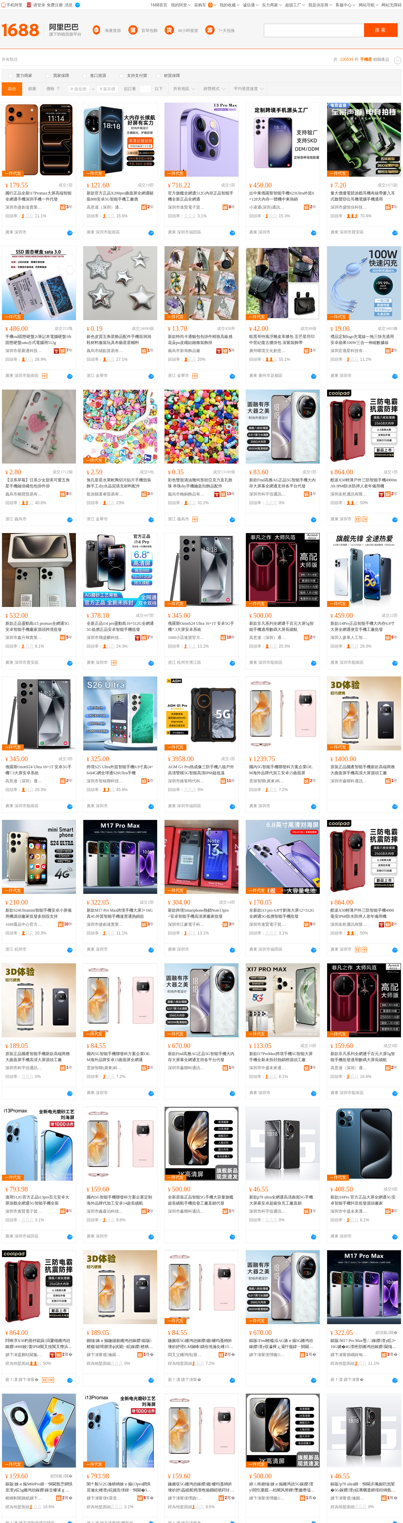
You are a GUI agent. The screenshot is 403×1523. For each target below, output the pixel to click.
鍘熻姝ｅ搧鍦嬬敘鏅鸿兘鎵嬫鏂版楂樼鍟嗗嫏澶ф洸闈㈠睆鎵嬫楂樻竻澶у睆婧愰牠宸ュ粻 (120, 1344)
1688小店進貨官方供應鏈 (186, 637)
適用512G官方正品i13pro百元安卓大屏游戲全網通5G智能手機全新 (37, 1200)
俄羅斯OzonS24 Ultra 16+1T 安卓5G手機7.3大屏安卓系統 (201, 626)
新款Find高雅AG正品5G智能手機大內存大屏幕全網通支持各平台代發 (282, 483)
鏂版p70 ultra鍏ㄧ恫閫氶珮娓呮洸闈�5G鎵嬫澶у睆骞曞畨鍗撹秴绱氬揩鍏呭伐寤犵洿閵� (362, 1487)
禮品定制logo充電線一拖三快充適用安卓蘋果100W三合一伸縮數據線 (362, 339)
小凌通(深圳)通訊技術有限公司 (267, 207)
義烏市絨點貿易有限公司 (105, 350)
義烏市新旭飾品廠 (184, 350)
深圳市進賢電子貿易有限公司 (186, 207)
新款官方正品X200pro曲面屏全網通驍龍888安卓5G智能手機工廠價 (120, 196)
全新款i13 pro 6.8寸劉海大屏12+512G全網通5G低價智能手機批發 (281, 913)
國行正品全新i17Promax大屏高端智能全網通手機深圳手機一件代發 (38, 196)
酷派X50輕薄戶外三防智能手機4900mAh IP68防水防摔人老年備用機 (363, 483)
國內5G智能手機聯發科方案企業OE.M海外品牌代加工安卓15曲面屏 (281, 770)
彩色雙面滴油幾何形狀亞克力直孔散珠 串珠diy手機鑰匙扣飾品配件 (200, 483)
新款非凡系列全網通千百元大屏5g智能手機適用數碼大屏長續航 (281, 626)
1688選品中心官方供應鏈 (23, 924)
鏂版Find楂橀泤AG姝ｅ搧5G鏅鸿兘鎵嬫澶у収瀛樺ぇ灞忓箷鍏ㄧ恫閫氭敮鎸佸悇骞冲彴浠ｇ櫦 (281, 1344)
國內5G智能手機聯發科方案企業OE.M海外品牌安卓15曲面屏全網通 (118, 1056)
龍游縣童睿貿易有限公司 (105, 494)
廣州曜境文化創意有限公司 (267, 350)
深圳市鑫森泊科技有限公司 (105, 1211)
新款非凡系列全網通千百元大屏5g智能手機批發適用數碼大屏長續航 (362, 1056)
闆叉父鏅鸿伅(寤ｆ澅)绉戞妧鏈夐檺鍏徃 (186, 1354)
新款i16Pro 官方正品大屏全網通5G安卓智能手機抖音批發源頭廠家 (363, 1200)
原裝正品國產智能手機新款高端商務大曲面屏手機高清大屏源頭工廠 (362, 770)
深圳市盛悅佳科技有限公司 (348, 207)
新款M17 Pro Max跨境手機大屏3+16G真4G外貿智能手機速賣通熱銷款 (120, 913)
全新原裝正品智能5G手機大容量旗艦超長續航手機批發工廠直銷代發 (200, 1200)
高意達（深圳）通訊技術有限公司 (105, 207)
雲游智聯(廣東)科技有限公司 (267, 781)
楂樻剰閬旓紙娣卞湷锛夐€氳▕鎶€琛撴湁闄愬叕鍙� (23, 1498)
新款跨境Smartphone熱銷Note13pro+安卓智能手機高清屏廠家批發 (198, 913)
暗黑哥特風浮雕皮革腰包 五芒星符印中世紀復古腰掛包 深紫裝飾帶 (282, 339)
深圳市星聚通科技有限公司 (23, 350)
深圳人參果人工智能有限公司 (348, 637)
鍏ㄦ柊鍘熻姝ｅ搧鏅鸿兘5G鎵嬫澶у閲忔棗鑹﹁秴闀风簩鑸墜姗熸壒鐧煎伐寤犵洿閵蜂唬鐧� (282, 1487)
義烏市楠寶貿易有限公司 (23, 494)
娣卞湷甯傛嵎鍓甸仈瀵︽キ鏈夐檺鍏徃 (348, 1354)
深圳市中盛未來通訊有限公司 (267, 1067)
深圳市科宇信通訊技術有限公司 (267, 494)
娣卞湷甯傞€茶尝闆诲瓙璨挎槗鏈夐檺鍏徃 (105, 1498)
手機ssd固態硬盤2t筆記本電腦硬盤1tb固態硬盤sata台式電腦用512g (38, 339)
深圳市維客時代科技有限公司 (186, 781)
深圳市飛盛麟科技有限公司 (105, 637)
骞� (67, 1354)
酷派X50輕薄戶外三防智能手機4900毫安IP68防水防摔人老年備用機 (362, 913)
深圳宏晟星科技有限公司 (348, 350)
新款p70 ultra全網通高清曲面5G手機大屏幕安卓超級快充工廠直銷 (281, 1200)
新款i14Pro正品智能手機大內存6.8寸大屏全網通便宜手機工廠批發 (362, 626)
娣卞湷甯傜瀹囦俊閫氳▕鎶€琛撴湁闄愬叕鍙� (105, 1354)
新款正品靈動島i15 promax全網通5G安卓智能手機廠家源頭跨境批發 (37, 626)
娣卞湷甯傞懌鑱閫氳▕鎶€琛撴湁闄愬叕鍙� (267, 1354)
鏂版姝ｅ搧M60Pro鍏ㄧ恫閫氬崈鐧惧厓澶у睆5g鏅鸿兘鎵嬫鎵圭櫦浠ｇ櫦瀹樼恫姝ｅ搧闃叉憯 (39, 1487)
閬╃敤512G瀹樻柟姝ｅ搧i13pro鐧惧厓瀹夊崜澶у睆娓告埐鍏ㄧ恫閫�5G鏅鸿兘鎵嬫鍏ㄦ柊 (118, 1487)
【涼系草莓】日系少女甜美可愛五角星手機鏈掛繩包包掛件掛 (37, 483)
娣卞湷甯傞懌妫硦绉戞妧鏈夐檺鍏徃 (186, 1498)
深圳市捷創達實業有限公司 (23, 207)
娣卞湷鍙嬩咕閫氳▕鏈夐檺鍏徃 (23, 1354)
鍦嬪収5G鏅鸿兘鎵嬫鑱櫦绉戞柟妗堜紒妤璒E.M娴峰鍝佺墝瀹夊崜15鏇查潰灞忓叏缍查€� (200, 1344)
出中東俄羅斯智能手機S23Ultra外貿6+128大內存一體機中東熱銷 (281, 196)
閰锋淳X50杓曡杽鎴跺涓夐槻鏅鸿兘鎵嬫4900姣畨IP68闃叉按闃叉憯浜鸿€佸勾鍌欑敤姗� (38, 1344)
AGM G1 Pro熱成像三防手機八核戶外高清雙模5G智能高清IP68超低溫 (201, 770)
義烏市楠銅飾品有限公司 (186, 494)
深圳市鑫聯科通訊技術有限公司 (348, 781)
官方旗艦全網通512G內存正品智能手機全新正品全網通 (200, 196)
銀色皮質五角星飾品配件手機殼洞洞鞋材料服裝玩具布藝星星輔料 (119, 339)
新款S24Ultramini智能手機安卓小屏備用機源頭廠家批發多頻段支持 (38, 913)
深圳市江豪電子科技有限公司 (186, 924)
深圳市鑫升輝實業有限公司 (23, 637)
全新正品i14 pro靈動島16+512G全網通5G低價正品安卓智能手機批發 (120, 626)
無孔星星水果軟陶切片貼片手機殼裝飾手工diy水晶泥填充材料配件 (119, 483)
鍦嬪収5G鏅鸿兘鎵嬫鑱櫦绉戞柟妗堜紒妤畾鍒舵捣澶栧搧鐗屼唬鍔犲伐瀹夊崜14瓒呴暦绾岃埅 (201, 1487)
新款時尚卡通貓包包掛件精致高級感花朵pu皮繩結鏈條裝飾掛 (200, 339)
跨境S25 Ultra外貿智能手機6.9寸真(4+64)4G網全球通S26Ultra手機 (120, 770)
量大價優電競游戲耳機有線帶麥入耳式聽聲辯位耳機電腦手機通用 (362, 196)
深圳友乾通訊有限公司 (348, 494)
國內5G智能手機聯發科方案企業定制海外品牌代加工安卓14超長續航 (119, 1200)
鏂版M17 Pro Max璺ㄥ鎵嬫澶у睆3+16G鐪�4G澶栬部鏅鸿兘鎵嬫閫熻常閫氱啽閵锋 (363, 1344)
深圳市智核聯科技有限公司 (105, 781)
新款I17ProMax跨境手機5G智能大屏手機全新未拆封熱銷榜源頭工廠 (281, 1056)
